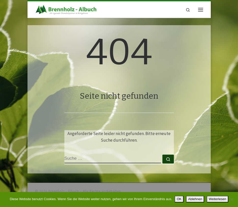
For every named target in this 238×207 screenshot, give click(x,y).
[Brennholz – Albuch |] (67, 9)
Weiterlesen (217, 199)
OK (179, 199)
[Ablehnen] (231, 199)
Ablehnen (195, 199)
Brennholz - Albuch (63, 191)
